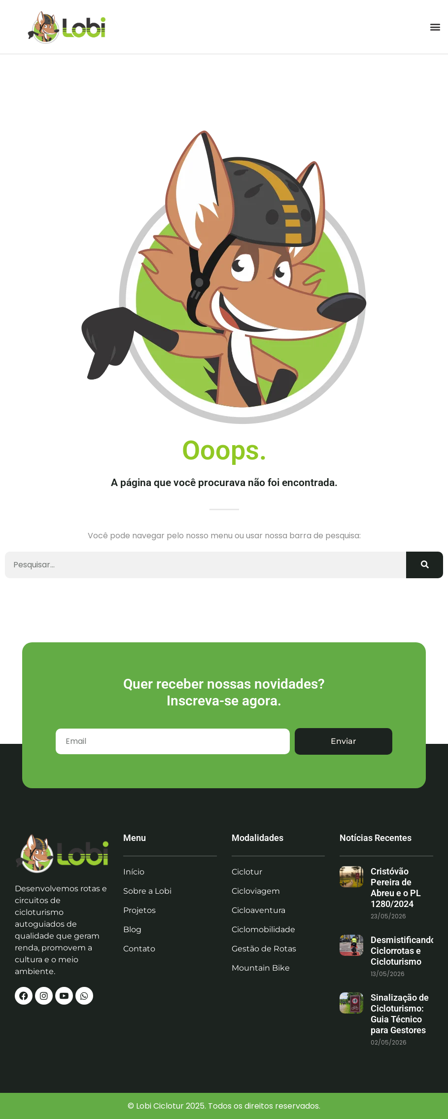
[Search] (424, 565)
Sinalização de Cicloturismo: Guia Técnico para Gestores (400, 1013)
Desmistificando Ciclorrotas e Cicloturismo (403, 951)
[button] (435, 27)
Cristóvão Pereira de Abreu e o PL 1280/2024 (396, 887)
